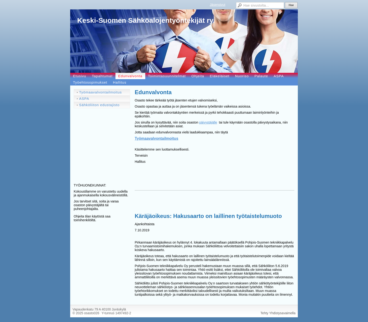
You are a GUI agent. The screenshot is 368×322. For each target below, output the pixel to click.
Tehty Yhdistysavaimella (278, 313)
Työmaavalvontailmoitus (156, 138)
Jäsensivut (217, 5)
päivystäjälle (208, 122)
